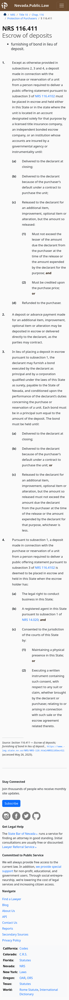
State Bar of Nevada (22, 834)
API (4, 917)
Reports (7, 928)
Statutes (25, 960)
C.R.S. (23, 954)
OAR (22, 978)
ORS (30, 978)
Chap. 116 (38, 14)
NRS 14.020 (30, 620)
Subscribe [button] (11, 803)
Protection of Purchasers (22, 18)
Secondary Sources (15, 934)
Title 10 (23, 14)
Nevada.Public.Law (31, 5)
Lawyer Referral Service (18, 847)
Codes (24, 948)
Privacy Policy (11, 940)
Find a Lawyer (11, 899)
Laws (23, 972)
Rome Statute (29, 990)
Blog (5, 905)
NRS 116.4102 (45, 96)
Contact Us (9, 923)
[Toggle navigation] (61, 5)
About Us (8, 911)
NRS (12, 14)
